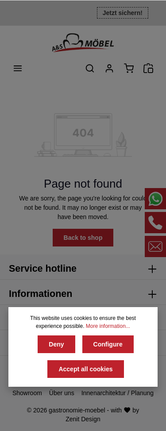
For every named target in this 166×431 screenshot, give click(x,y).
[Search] (90, 68)
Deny (56, 344)
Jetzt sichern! (123, 12)
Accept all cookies (85, 369)
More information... (108, 326)
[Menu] (18, 68)
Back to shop (83, 237)
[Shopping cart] (129, 68)
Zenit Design (83, 419)
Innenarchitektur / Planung (117, 392)
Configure (108, 344)
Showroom (27, 392)
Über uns (61, 392)
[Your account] (109, 68)
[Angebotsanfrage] (148, 68)
